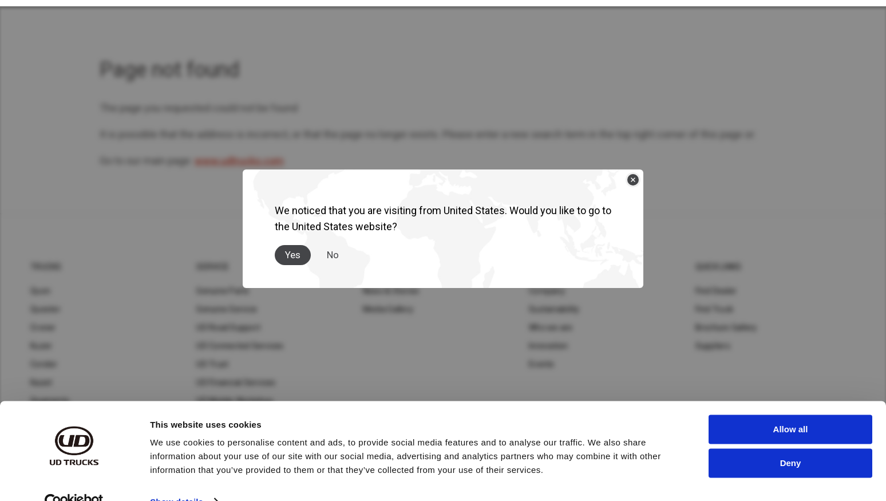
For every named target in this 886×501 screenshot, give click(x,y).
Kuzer (41, 345)
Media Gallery (388, 309)
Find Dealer (716, 290)
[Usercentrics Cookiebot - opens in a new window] (74, 478)
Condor (44, 364)
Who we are (551, 327)
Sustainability (554, 309)
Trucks (46, 266)
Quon (40, 290)
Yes (292, 251)
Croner (43, 327)
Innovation (548, 345)
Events (542, 364)
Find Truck (714, 309)
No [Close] (333, 251)
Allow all (790, 406)
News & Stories (391, 290)
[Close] (633, 176)
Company (547, 290)
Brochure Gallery (726, 327)
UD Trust (212, 364)
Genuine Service (226, 309)
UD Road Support (228, 327)
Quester (45, 309)
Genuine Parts (222, 290)
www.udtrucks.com (239, 161)
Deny (790, 439)
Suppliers (712, 345)
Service (212, 266)
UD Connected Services (239, 345)
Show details (176, 478)
